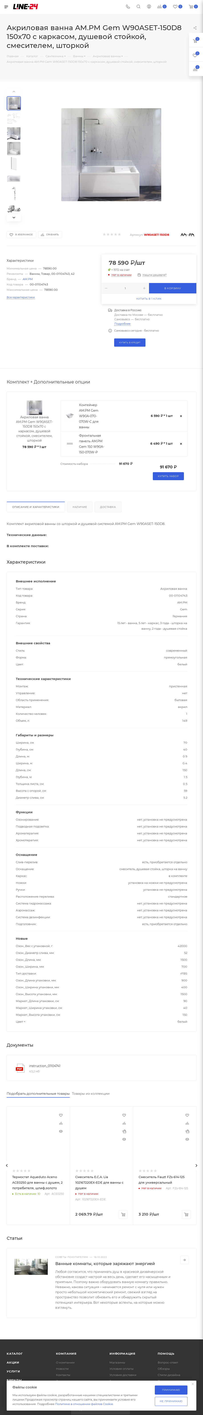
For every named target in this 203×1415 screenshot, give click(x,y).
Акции (13, 1362)
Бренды (14, 1380)
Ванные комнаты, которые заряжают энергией (105, 1263)
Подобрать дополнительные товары (38, 1093)
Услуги (13, 1371)
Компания (66, 1353)
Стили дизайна (169, 1375)
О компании (65, 1362)
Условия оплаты (121, 1368)
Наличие (80, 507)
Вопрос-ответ (168, 1362)
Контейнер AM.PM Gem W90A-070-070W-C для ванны (88, 416)
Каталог (15, 1353)
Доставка (108, 507)
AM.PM (28, 279)
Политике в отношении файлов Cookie (84, 1404)
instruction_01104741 (44, 1066)
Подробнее (122, 323)
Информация (122, 1353)
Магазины (117, 1362)
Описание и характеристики (35, 507)
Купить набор (168, 476)
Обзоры (164, 1368)
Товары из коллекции (90, 1093)
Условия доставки (122, 1375)
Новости (62, 1368)
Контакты (63, 1375)
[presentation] (6, 1165)
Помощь (166, 1353)
